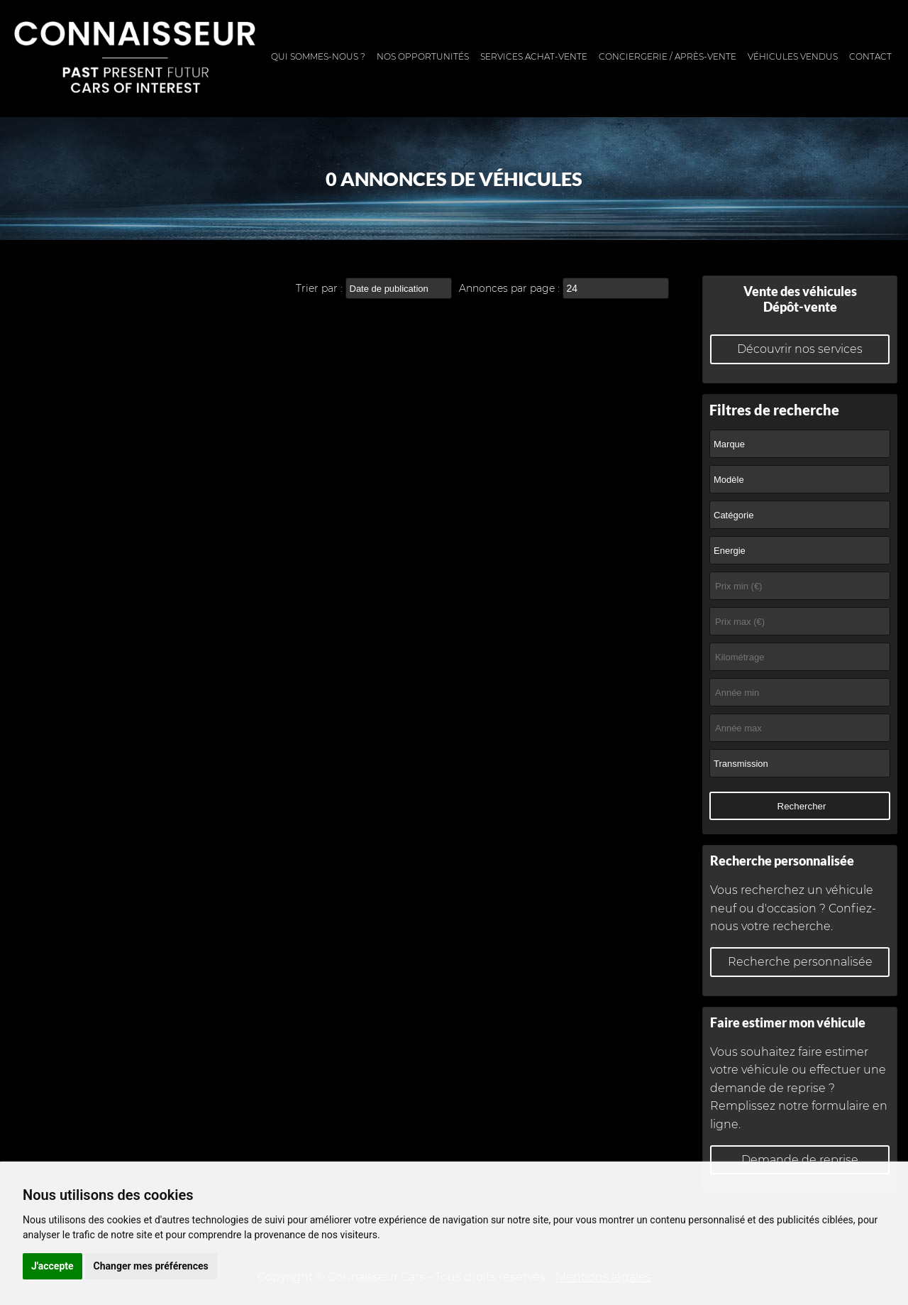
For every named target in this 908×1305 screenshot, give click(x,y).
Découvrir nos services (800, 349)
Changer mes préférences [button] (151, 1266)
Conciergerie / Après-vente (667, 56)
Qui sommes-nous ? (318, 56)
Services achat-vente (533, 56)
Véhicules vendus (793, 56)
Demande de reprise (799, 1160)
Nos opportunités (423, 56)
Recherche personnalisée (800, 961)
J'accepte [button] (52, 1266)
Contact (870, 56)
